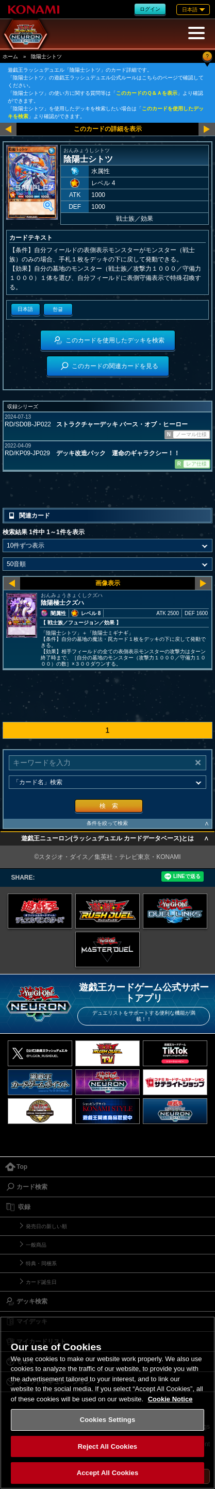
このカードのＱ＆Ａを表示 (146, 93)
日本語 (25, 309)
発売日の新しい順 (46, 1226)
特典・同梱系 (41, 1263)
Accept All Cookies (108, 1473)
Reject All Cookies (107, 1446)
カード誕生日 (41, 1282)
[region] (107, 1402)
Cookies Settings (108, 1420)
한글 (58, 309)
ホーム (10, 56)
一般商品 (36, 1245)
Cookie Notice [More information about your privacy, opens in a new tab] (170, 1399)
